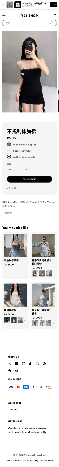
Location (12, 409)
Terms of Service (14, 460)
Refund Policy (46, 460)
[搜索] (52, 23)
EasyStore (41, 454)
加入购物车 (29, 179)
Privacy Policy (31, 460)
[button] (3, 15)
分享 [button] (11, 188)
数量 (9, 164)
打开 (53, 4)
